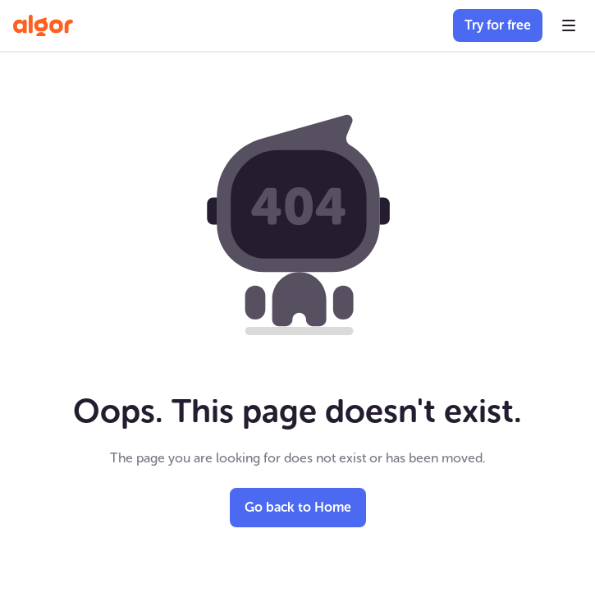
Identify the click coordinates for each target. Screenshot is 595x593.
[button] (569, 25)
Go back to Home (298, 507)
